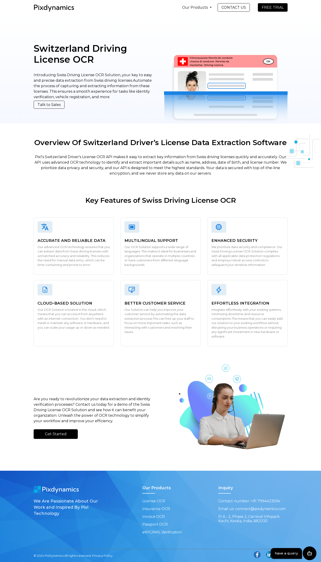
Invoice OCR (153, 516)
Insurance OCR (156, 509)
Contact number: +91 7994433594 (249, 501)
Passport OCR (155, 524)
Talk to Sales (49, 105)
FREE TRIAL (273, 7)
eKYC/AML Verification (162, 532)
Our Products (195, 7)
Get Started (56, 434)
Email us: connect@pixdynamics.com (252, 509)
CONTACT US (233, 7)
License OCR (153, 501)
